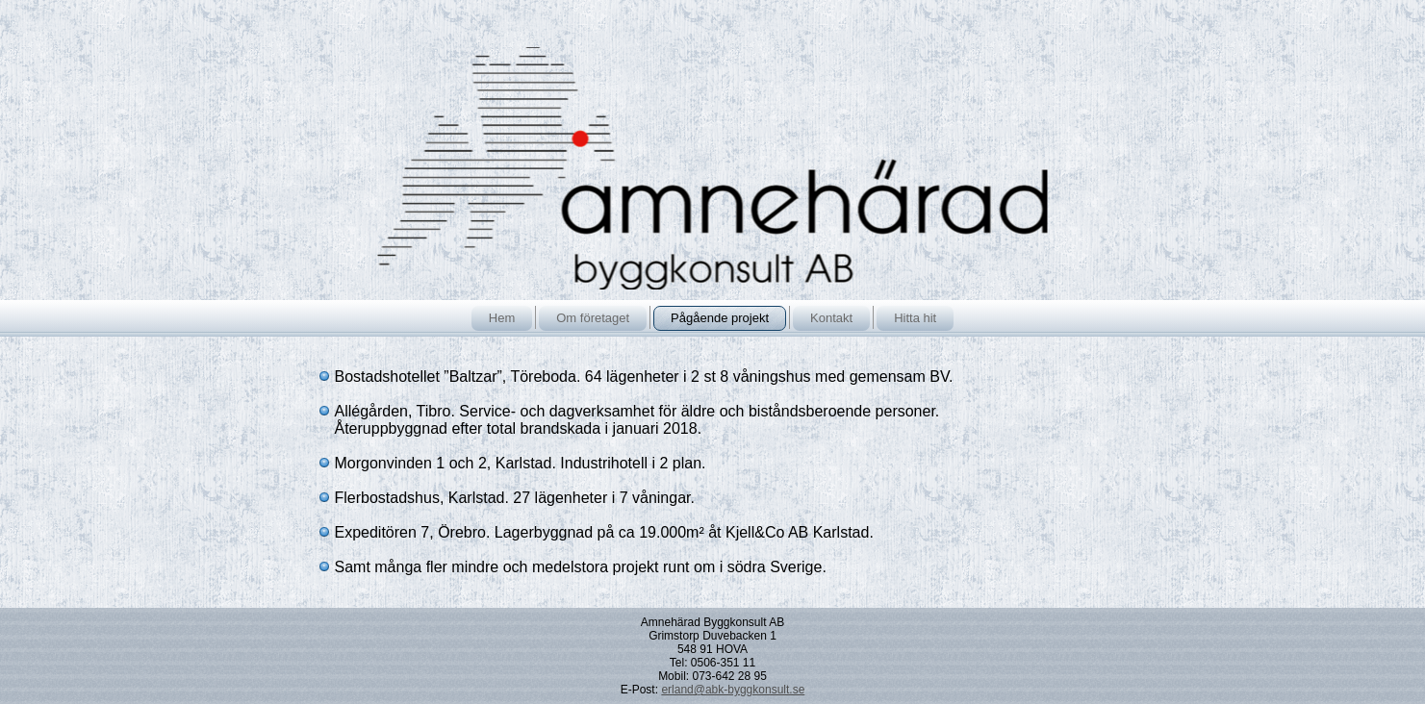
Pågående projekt (720, 318)
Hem (502, 318)
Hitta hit (915, 318)
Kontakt (831, 318)
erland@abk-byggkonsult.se (732, 689)
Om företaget (592, 318)
